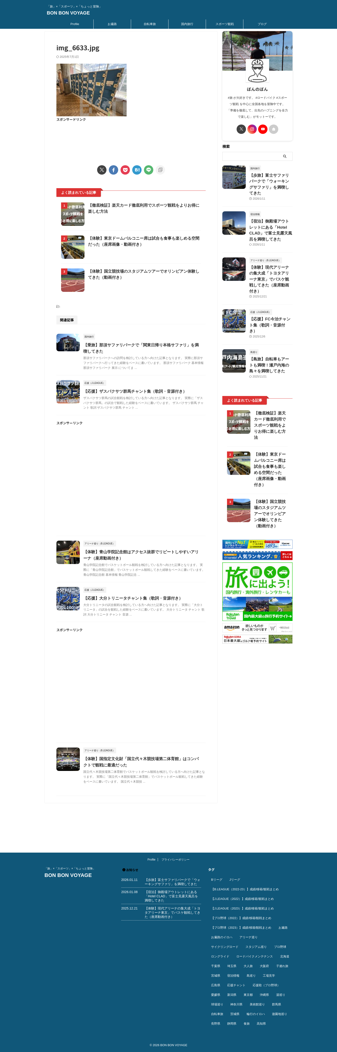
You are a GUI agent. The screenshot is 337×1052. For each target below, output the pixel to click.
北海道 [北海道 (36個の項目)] (284, 956)
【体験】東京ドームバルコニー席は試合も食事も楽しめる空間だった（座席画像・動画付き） (270, 426)
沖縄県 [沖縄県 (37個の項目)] (264, 995)
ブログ (262, 24)
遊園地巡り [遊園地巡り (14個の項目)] (279, 1014)
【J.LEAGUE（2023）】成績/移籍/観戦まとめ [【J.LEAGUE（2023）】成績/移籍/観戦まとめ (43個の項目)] (242, 908)
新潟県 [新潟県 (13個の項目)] (231, 995)
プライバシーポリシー (175, 859)
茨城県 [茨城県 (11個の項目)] (234, 1014)
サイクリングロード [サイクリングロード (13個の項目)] (224, 947)
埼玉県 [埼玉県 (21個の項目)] (231, 966)
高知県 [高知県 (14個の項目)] (261, 1024)
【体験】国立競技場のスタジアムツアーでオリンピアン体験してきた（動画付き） (270, 468)
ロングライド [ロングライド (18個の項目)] (220, 956)
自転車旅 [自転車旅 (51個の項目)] (217, 1014)
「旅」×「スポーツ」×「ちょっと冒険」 (69, 868)
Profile (74, 24)
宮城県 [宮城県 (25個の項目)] (215, 976)
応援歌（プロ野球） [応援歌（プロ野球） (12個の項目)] (266, 985)
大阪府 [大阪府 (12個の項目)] (264, 966)
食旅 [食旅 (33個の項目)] (247, 1024)
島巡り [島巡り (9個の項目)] (251, 976)
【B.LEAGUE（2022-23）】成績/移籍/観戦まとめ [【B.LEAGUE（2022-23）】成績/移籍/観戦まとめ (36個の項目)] (245, 889)
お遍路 (112, 24)
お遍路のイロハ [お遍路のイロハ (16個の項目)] (221, 937)
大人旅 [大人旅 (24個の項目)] (248, 966)
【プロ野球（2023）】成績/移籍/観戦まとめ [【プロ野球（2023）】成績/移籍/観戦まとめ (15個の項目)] (241, 928)
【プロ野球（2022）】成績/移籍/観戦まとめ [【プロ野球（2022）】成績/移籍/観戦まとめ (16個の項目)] (241, 918)
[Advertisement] (131, 140)
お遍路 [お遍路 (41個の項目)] (283, 928)
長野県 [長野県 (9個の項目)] (215, 1024)
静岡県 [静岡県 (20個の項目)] (231, 1024)
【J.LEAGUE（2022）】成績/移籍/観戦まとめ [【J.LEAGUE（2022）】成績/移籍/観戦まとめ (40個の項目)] (242, 899)
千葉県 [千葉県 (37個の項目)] (215, 966)
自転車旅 (150, 24)
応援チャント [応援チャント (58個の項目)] (236, 985)
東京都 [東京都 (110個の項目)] (248, 995)
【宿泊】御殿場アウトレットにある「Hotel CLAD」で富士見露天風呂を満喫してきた (270, 218)
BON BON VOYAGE (68, 12)
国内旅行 (187, 24)
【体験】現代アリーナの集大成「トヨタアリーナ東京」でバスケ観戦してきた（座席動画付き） (172, 913)
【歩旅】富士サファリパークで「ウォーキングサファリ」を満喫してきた (270, 180)
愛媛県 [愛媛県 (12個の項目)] (215, 995)
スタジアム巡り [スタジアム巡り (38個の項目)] (256, 947)
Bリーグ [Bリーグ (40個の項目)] (216, 880)
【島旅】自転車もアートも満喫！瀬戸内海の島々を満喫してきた (270, 332)
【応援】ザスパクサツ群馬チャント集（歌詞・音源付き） (143, 427)
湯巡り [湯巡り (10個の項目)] (280, 995)
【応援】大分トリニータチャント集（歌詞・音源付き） (142, 638)
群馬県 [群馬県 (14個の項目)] (276, 1004)
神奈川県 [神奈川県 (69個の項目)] (236, 1004)
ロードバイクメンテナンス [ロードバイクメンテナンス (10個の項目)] (254, 956)
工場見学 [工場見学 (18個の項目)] (269, 976)
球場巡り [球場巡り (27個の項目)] (217, 1004)
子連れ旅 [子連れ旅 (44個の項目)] (282, 966)
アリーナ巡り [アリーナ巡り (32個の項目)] (248, 937)
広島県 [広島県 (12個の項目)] (215, 985)
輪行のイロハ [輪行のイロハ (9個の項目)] (256, 1014)
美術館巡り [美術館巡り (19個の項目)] (257, 1004)
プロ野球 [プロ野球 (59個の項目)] (280, 947)
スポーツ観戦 (225, 24)
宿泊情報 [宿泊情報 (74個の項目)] (233, 976)
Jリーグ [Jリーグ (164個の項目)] (234, 880)
